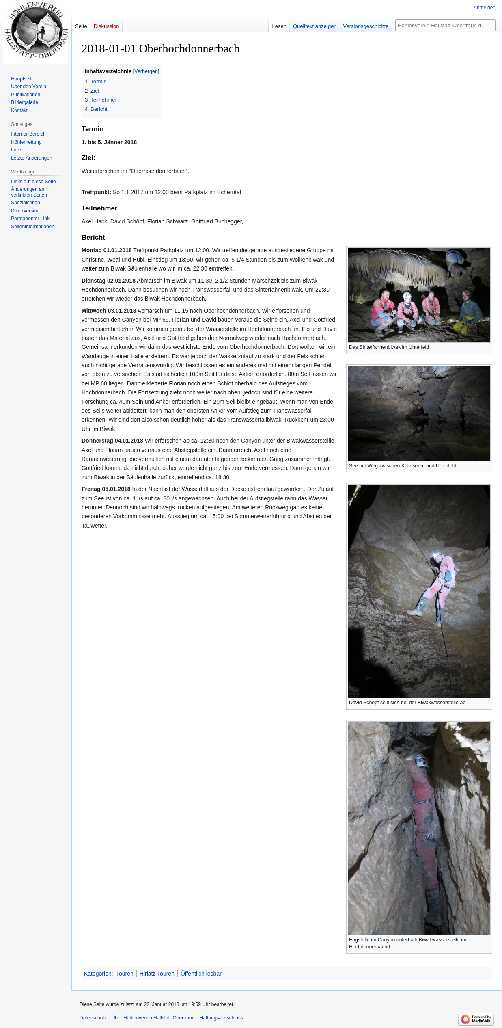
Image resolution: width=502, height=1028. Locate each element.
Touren (125, 973)
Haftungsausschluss (221, 1018)
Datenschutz (93, 1018)
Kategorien (98, 973)
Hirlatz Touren (157, 973)
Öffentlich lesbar (201, 973)
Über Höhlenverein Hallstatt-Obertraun (153, 1018)
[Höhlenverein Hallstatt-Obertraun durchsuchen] (445, 25)
